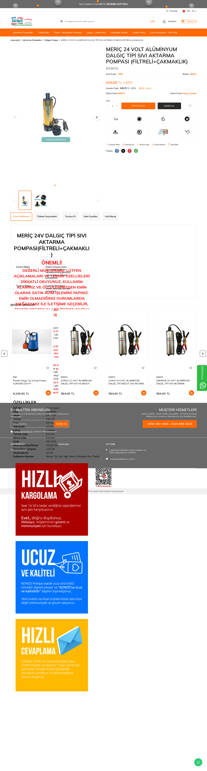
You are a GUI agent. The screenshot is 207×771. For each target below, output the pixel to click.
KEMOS (112, 68)
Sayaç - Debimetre (96, 32)
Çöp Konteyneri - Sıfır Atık (163, 32)
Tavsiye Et (128, 144)
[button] (55, 185)
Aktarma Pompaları (23, 32)
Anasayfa (15, 40)
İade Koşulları (90, 216)
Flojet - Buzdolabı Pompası (68, 32)
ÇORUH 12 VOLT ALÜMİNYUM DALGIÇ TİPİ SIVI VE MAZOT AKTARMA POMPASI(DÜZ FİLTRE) (78, 382)
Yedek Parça (139, 32)
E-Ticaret (94, 491)
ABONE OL (61, 423)
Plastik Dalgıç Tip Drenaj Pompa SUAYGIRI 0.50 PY (29, 382)
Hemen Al (169, 105)
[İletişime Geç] (198, 762)
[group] (56, 114)
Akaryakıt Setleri (119, 32)
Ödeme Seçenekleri (47, 216)
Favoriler (172, 11)
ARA (147, 21)
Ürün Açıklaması (21, 216)
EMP (15, 377)
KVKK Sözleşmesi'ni (23, 431)
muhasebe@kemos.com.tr (122, 459)
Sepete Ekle (138, 105)
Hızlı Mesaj (110, 216)
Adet (108, 101)
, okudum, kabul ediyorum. (34, 431)
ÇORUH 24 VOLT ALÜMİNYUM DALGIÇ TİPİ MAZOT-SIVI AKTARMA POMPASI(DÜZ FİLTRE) (127, 382)
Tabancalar (43, 32)
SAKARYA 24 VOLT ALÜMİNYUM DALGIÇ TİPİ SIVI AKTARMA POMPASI (172, 382)
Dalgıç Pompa (51, 40)
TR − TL (189, 11)
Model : (190, 74)
